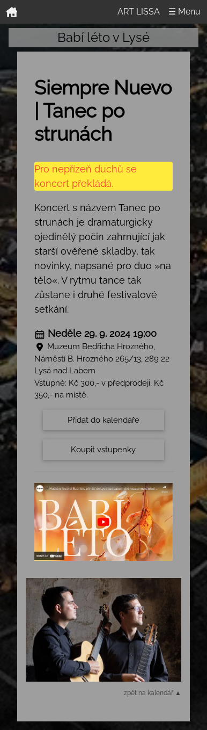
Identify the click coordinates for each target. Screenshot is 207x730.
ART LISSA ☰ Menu (159, 11)
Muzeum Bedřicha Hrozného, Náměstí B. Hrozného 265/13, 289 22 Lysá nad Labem (101, 358)
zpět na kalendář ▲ (152, 693)
